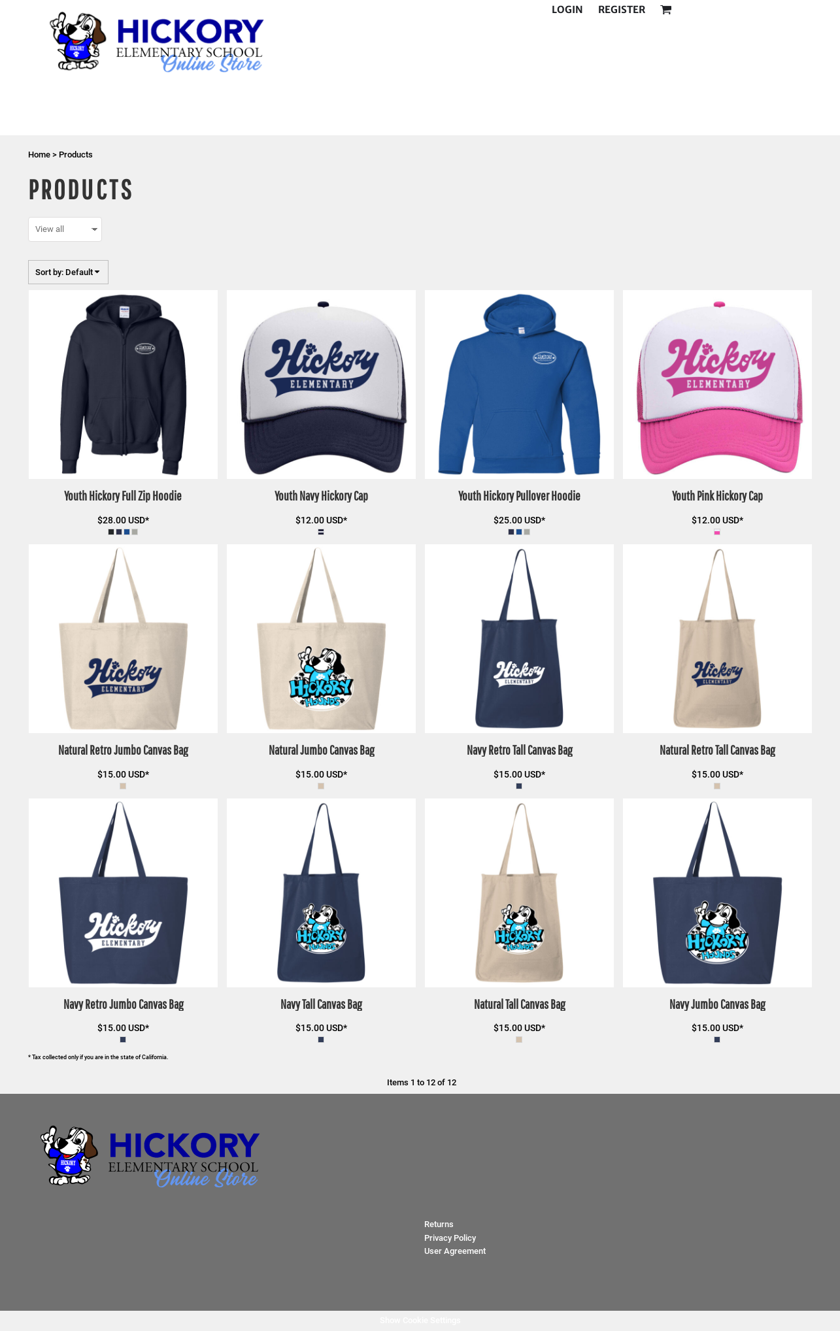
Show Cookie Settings (420, 1320)
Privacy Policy (450, 1238)
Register (621, 9)
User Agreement (455, 1251)
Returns (439, 1224)
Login (567, 9)
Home (39, 154)
